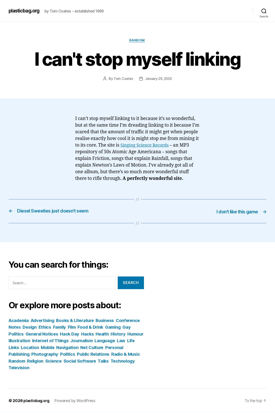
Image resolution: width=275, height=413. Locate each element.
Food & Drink (122, 327)
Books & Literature (79, 320)
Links (58, 347)
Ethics (73, 327)
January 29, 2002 (159, 79)
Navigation (114, 347)
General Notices (71, 334)
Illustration (57, 340)
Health (135, 334)
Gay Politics (39, 334)
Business (111, 320)
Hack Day (101, 334)
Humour (34, 340)
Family (89, 327)
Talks (36, 367)
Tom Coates (122, 79)
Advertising (45, 320)
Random (137, 41)
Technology (56, 367)
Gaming (17, 334)
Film (102, 327)
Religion (90, 361)
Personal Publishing (48, 354)
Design (56, 327)
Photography (85, 354)
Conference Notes (28, 327)
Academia (19, 320)
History (16, 340)
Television (82, 367)
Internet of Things (89, 340)
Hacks (119, 334)
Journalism (123, 340)
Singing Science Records (146, 146)
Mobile (93, 347)
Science (109, 361)
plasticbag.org (25, 10)
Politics (109, 354)
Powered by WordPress (76, 401)
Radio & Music (45, 361)
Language (19, 347)
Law (36, 347)
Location (75, 347)
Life (47, 347)
